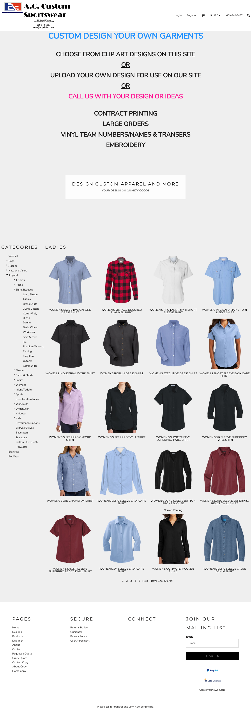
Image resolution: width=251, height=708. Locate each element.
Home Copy (19, 671)
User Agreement (79, 640)
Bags (11, 261)
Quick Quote (19, 658)
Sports (19, 394)
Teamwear (22, 437)
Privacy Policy (78, 636)
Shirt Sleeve (30, 337)
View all (13, 256)
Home (15, 627)
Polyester (21, 447)
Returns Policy (79, 627)
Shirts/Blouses (24, 289)
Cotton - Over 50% (27, 442)
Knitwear (21, 413)
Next (145, 581)
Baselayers (22, 432)
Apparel (13, 275)
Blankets (14, 451)
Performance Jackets (28, 423)
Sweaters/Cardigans (27, 399)
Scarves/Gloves (25, 428)
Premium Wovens (33, 346)
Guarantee (76, 632)
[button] (203, 15)
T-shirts (20, 280)
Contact (16, 649)
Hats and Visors (18, 270)
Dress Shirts (30, 304)
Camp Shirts (30, 365)
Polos (19, 285)
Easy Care (28, 356)
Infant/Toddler (24, 389)
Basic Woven (30, 327)
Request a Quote (22, 653)
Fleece (19, 370)
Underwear (22, 408)
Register (192, 15)
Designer (17, 640)
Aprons (13, 266)
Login (178, 15)
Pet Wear (14, 456)
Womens (21, 385)
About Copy (19, 666)
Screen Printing (173, 510)
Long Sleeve (30, 294)
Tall (25, 342)
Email (189, 636)
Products (17, 636)
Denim (27, 322)
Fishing (27, 351)
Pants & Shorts (24, 375)
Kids (18, 418)
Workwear (29, 332)
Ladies (19, 380)
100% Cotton (31, 308)
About (16, 645)
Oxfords (27, 361)
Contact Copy (20, 662)
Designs (17, 632)
